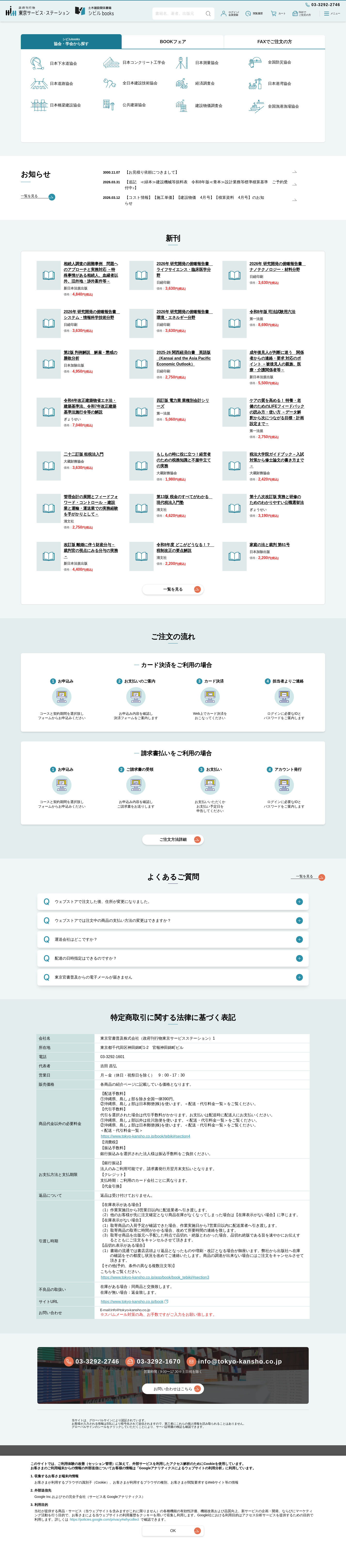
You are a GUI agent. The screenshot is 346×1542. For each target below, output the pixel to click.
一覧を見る (173, 589)
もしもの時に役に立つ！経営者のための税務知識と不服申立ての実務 (184, 460)
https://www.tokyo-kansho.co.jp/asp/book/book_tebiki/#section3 (155, 1277)
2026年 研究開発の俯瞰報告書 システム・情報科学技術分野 (91, 315)
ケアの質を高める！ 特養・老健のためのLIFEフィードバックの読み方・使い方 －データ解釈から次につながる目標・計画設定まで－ (277, 412)
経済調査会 (195, 83)
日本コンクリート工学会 (134, 62)
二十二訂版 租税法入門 (83, 454)
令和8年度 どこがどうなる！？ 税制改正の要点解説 (184, 548)
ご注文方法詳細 (173, 839)
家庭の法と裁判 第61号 (270, 545)
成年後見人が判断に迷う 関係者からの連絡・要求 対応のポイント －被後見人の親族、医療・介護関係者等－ (277, 361)
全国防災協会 (270, 62)
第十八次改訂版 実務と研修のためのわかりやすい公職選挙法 (277, 500)
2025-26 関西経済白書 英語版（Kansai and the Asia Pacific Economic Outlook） (184, 358)
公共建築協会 (124, 105)
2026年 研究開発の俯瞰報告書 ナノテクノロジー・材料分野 (277, 267)
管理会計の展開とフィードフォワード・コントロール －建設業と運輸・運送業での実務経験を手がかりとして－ (91, 505)
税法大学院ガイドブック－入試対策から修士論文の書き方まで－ (277, 460)
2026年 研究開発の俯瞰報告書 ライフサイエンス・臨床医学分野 (184, 269)
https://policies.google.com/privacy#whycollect (104, 1519)
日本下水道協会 (54, 63)
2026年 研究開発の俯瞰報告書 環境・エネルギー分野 (184, 315)
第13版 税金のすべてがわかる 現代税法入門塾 (184, 500)
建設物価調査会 (199, 106)
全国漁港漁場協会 (274, 106)
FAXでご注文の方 (274, 41)
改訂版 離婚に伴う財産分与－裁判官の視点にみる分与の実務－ (91, 550)
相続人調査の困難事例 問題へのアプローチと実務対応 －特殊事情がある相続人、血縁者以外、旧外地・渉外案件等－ (91, 272)
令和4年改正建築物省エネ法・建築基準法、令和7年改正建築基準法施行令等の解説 (90, 406)
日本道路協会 (52, 83)
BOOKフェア (173, 41)
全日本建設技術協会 (130, 83)
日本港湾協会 (270, 83)
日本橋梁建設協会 (56, 105)
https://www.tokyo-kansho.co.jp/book (134, 1302)
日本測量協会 (197, 63)
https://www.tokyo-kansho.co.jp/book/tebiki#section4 (145, 1136)
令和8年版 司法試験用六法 (272, 312)
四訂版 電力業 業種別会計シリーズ (183, 403)
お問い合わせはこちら (173, 1389)
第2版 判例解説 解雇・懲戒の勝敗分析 (90, 355)
